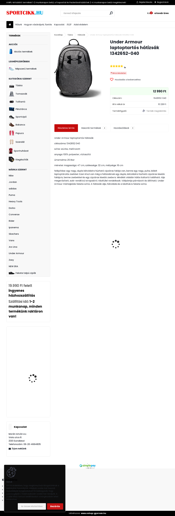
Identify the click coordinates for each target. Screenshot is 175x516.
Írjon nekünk (19, 448)
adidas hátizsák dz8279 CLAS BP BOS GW (36, 364)
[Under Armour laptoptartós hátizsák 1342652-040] (77, 68)
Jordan (13, 182)
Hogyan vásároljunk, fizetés (38, 24)
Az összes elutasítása (32, 506)
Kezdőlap (58, 35)
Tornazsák (18, 94)
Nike (11, 175)
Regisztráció (163, 2)
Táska (15, 85)
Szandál (16, 142)
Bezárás (55, 506)
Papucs (16, 133)
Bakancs (17, 124)
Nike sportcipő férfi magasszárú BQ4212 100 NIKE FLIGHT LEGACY (36, 402)
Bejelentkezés (145, 2)
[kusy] (62, 271)
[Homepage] (9, 25)
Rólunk (18, 24)
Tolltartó (17, 102)
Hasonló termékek (94, 128)
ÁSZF (69, 24)
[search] (111, 13)
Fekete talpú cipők (22, 273)
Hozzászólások (124, 128)
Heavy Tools (15, 201)
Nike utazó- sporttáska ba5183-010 (107, 252)
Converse (14, 214)
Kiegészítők (18, 159)
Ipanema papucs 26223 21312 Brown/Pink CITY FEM (36, 342)
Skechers (14, 233)
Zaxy (11, 259)
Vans (11, 240)
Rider (11, 220)
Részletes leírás (66, 128)
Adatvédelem (81, 24)
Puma (12, 195)
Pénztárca (18, 109)
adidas (13, 188)
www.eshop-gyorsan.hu (93, 513)
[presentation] (56, 239)
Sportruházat (19, 151)
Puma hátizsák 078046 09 (70, 254)
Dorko (12, 208)
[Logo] (25, 13)
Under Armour (16, 253)
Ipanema (14, 227)
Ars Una (13, 246)
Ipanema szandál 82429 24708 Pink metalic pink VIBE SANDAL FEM (149, 246)
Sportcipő (18, 117)
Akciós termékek (21, 51)
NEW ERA (13, 266)
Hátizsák (81, 35)
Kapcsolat (59, 24)
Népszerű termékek (23, 69)
